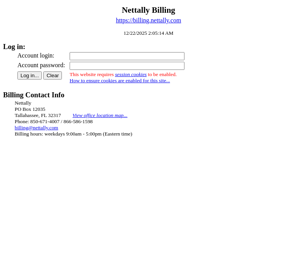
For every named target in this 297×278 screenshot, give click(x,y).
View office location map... (100, 115)
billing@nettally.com (36, 128)
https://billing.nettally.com (148, 20)
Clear (52, 75)
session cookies (131, 74)
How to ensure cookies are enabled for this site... (120, 80)
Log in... (29, 75)
